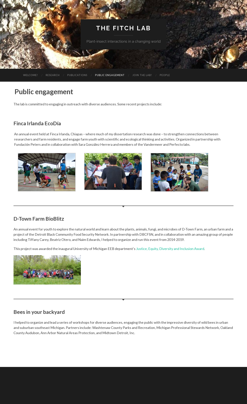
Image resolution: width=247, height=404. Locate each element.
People (165, 75)
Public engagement (110, 75)
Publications (77, 75)
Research (53, 75)
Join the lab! (142, 75)
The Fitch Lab (123, 28)
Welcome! (30, 75)
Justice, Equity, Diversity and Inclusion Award (170, 248)
